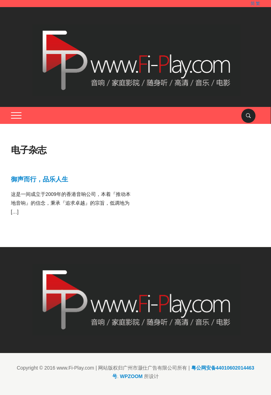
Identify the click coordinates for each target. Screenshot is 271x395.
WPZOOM (131, 376)
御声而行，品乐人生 (39, 179)
